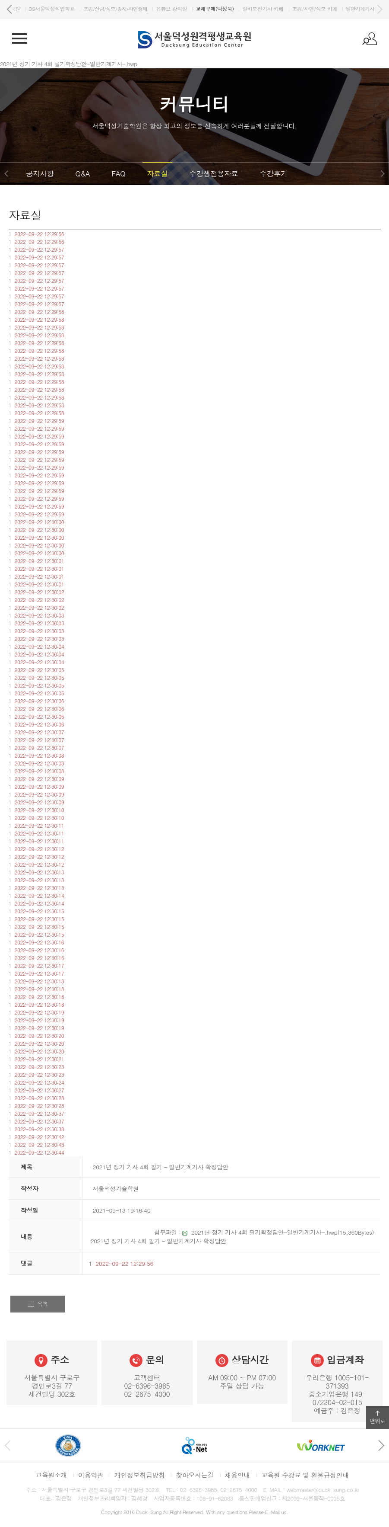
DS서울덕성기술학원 (40, 8)
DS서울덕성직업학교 (95, 8)
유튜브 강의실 (215, 8)
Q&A (82, 173)
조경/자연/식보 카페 (358, 8)
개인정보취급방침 (139, 1474)
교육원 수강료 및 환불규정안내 (305, 1474)
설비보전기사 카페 (306, 8)
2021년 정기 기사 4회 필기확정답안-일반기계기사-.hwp (264, 1232)
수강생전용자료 (214, 173)
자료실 (157, 173)
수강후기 (273, 173)
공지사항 (40, 173)
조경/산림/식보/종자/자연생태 (159, 8)
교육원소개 (51, 1474)
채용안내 (237, 1474)
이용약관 (90, 1474)
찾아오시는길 (194, 1474)
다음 (379, 9)
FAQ (118, 173)
